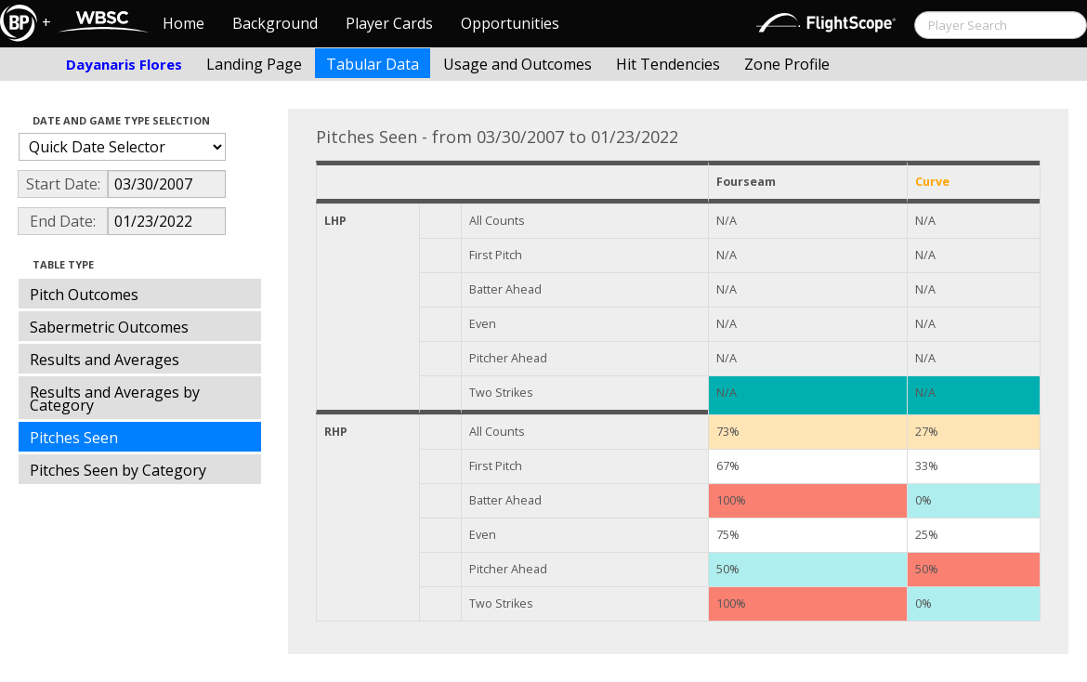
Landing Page (254, 64)
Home (183, 23)
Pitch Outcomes (84, 294)
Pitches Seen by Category (118, 470)
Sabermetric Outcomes (109, 327)
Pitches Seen (74, 437)
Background (275, 23)
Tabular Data (372, 64)
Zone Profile (787, 64)
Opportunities (510, 23)
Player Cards (389, 23)
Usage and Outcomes (517, 64)
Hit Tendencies (668, 64)
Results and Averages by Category (115, 398)
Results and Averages (104, 359)
